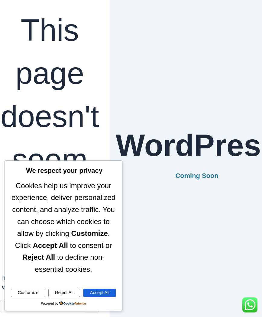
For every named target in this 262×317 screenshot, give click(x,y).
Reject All (64, 292)
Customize (28, 292)
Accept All (99, 292)
